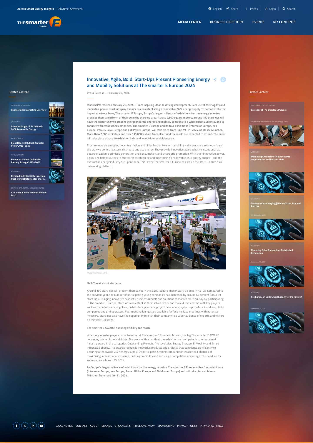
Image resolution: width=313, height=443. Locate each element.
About (94, 425)
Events (258, 21)
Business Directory (227, 21)
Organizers (123, 425)
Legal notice (64, 425)
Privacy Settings (211, 425)
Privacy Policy (187, 425)
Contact (81, 425)
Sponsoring (166, 425)
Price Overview (144, 425)
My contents (284, 21)
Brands (107, 425)
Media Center (189, 21)
